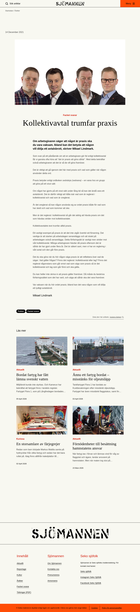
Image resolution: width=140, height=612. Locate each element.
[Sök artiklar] (13, 3)
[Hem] (70, 3)
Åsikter (17, 11)
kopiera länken (115, 317)
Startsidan (9, 11)
